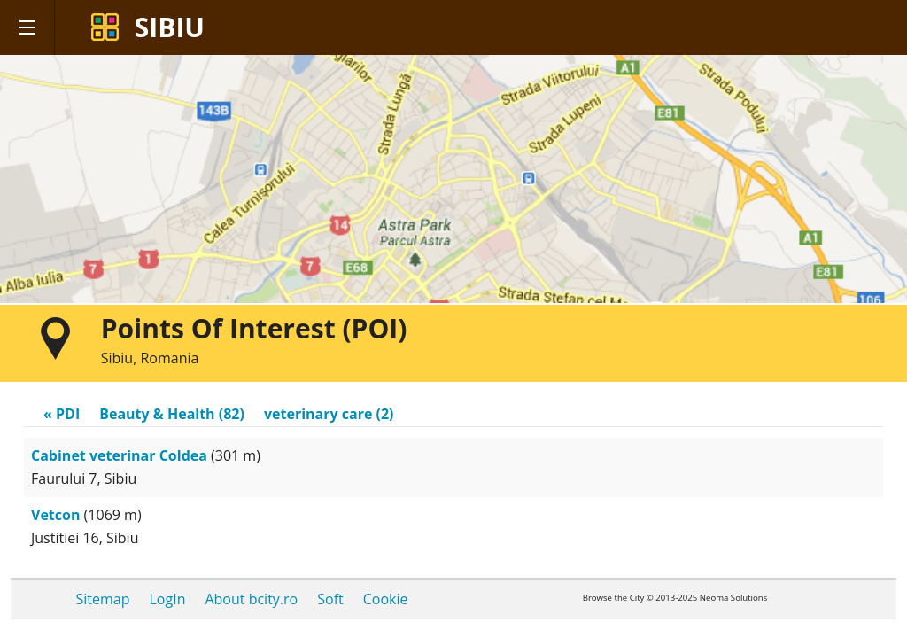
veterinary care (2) (329, 414)
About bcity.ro (251, 599)
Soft (330, 599)
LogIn (168, 599)
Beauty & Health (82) (171, 414)
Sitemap (103, 599)
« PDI (61, 414)
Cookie (385, 599)
